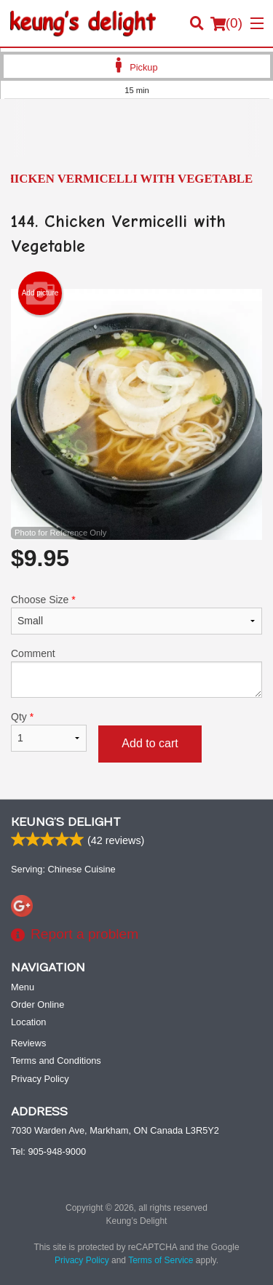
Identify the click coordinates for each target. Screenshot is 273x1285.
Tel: (48, 1151)
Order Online (37, 1004)
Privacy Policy (40, 1078)
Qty (49, 731)
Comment (136, 673)
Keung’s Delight (66, 822)
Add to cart (150, 743)
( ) (226, 23)
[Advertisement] (136, 139)
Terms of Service (160, 1260)
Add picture (40, 293)
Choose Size (136, 614)
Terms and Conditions (56, 1060)
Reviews (28, 1043)
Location (28, 1022)
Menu (22, 987)
